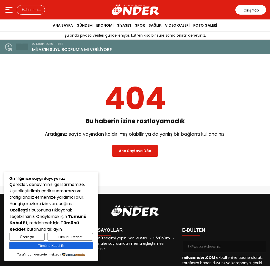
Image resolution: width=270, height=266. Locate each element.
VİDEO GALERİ (177, 25)
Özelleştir (27, 237)
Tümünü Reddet (70, 237)
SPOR (140, 25)
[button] (19, 47)
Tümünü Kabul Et (51, 246)
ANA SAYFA (63, 25)
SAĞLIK (155, 25)
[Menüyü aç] (9, 10)
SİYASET (124, 25)
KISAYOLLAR (107, 230)
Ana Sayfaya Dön (135, 150)
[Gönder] (260, 246)
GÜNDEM (84, 25)
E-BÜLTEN (193, 230)
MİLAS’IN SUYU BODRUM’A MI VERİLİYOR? (72, 49)
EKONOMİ (104, 25)
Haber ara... (31, 10)
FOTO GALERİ (205, 25)
